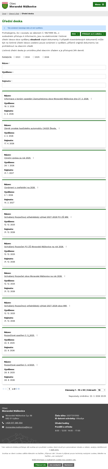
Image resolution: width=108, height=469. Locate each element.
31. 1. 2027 (9, 173)
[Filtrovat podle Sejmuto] (54, 85)
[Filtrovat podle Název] (54, 67)
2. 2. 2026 (8, 136)
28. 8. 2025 (9, 372)
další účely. (55, 450)
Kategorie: (7, 57)
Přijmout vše (41, 465)
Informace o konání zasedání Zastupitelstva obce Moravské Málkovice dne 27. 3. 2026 (48, 99)
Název (5, 63)
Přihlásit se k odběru (93, 34)
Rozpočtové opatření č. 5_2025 (21, 335)
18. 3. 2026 (9, 106)
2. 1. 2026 (8, 195)
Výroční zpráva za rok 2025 (19, 158)
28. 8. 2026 (9, 380)
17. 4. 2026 (9, 143)
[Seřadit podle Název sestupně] (9, 63)
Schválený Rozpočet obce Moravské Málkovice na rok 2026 (35, 276)
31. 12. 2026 (9, 232)
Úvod (4, 14)
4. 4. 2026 (9, 114)
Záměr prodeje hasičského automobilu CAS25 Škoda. (32, 128)
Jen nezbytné (55, 465)
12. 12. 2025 (9, 224)
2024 (27, 57)
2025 (37, 57)
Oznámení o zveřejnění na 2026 (21, 187)
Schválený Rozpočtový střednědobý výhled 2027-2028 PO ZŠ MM (38, 217)
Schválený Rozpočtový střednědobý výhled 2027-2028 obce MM (37, 306)
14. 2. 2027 (9, 202)
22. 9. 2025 (9, 343)
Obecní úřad (14, 14)
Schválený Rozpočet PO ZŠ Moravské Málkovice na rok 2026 (36, 246)
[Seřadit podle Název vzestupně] (9, 62)
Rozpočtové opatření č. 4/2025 (21, 365)
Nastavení (69, 465)
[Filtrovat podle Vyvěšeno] (54, 76)
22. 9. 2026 (9, 350)
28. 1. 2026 (9, 165)
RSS (75, 34)
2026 (47, 57)
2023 (18, 57)
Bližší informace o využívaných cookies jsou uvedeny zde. (54, 460)
